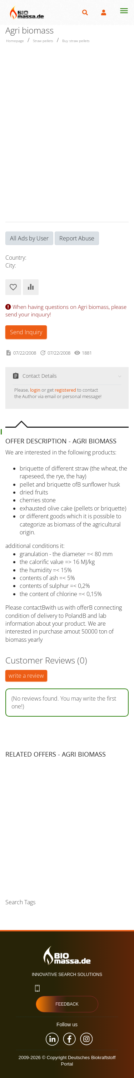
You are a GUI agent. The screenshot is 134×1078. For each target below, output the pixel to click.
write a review (26, 676)
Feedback (67, 1004)
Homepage (15, 40)
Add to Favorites (13, 287)
